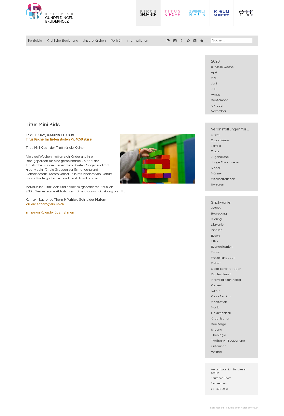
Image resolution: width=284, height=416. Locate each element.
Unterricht (218, 346)
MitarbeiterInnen (223, 179)
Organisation (220, 318)
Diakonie (217, 224)
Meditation (219, 302)
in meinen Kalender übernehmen (50, 212)
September (219, 100)
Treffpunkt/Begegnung (228, 340)
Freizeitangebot (223, 257)
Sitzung (216, 329)
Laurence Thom (221, 378)
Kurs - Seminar (221, 296)
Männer (216, 173)
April (214, 72)
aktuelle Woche (222, 66)
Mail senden (219, 383)
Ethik (214, 241)
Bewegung (219, 213)
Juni (214, 83)
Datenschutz (217, 408)
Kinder (215, 168)
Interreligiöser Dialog (226, 279)
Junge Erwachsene (225, 162)
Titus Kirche (59, 139)
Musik (215, 307)
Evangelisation (222, 246)
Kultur (215, 290)
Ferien (215, 252)
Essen (215, 235)
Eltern (215, 134)
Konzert (216, 285)
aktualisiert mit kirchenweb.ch (242, 408)
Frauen (216, 151)
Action (216, 208)
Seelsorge (218, 324)
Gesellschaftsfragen (226, 268)
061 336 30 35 (220, 389)
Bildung (216, 219)
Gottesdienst (221, 274)
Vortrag (216, 351)
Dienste (216, 230)
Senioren (217, 184)
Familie (216, 145)
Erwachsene (220, 140)
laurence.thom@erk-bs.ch (45, 204)
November (218, 111)
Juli (213, 89)
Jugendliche (220, 156)
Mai (213, 78)
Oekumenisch (221, 313)
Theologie (218, 335)
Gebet (216, 263)
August (216, 94)
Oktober (217, 105)
